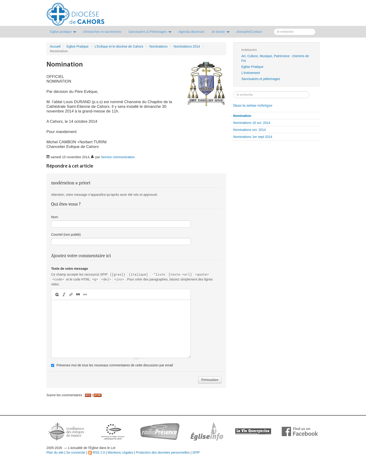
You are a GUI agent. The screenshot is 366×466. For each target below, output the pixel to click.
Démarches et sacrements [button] (102, 32)
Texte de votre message (69, 268)
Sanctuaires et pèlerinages (260, 79)
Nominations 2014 (187, 46)
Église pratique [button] (63, 32)
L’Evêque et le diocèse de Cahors (119, 46)
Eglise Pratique (77, 46)
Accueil (55, 46)
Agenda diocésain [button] (191, 32)
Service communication (118, 157)
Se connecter (76, 452)
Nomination (242, 116)
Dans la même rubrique (252, 105)
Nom (54, 217)
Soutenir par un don (342, 448)
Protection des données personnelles (163, 452)
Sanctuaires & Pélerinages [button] (150, 32)
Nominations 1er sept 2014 (252, 137)
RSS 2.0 (96, 452)
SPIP (196, 452)
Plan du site (54, 452)
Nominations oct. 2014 (249, 130)
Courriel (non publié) (66, 234)
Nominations (158, 46)
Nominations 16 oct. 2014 (251, 123)
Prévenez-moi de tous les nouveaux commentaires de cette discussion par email (114, 365)
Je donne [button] (220, 32)
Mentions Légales (120, 452)
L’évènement (250, 73)
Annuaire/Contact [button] (249, 32)
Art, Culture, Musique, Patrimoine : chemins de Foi (275, 58)
